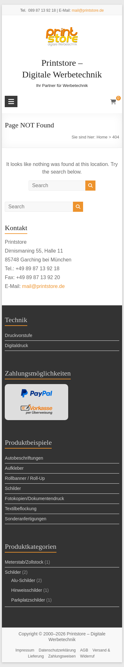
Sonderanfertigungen (25, 518)
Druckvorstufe (18, 335)
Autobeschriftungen (24, 458)
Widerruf (87, 656)
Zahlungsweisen (62, 656)
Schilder (13, 488)
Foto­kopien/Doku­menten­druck (34, 498)
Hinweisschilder (26, 590)
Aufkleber (14, 468)
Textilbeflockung (20, 508)
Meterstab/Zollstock (24, 562)
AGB (84, 650)
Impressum (25, 650)
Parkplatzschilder (28, 600)
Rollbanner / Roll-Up (25, 478)
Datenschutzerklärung (57, 650)
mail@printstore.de (88, 10)
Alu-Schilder (23, 580)
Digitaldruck (16, 345)
